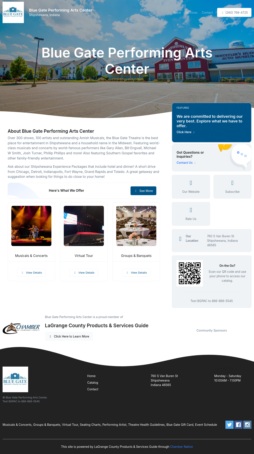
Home (177, 12)
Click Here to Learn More (69, 336)
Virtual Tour (84, 256)
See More (143, 191)
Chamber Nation (181, 446)
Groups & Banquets (136, 256)
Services (191, 12)
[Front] (14, 12)
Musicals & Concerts (31, 256)
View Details (31, 272)
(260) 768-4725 (234, 12)
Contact (207, 12)
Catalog (92, 382)
